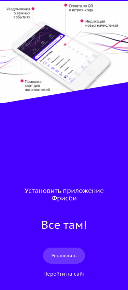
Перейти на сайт (64, 274)
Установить (64, 256)
